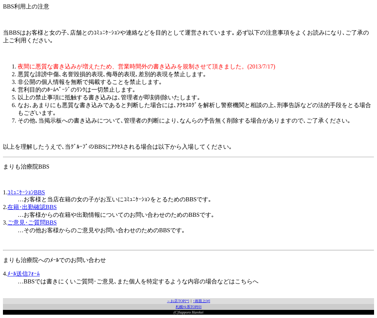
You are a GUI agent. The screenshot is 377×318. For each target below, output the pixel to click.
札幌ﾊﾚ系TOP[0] (188, 307)
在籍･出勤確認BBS (32, 207)
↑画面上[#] (201, 301)
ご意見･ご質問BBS (32, 222)
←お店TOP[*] (178, 301)
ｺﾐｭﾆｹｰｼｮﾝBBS (26, 192)
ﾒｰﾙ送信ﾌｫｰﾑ (23, 274)
